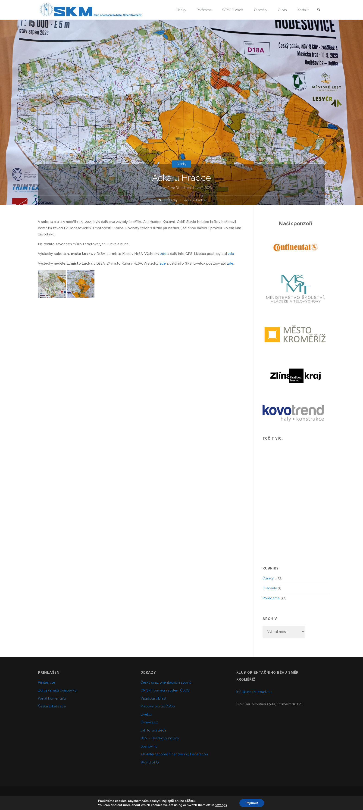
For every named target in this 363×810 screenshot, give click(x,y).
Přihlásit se (46, 682)
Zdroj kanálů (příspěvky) (58, 690)
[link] (318, 10)
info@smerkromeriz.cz (254, 692)
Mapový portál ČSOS (158, 706)
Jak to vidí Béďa (153, 730)
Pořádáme (271, 598)
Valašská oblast (153, 698)
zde (163, 254)
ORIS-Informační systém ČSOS (165, 690)
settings (220, 805)
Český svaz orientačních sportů (166, 682)
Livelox (146, 714)
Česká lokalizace (52, 706)
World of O (150, 762)
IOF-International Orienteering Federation (174, 754)
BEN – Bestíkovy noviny (160, 738)
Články (182, 164)
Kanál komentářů (52, 698)
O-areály (270, 588)
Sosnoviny (149, 746)
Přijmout (251, 803)
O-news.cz (149, 722)
